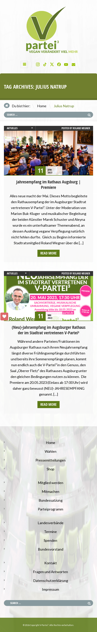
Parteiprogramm (50, 509)
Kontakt (50, 563)
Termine (50, 531)
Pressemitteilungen (50, 460)
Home (41, 106)
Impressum (50, 589)
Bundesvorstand (50, 549)
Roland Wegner (81, 128)
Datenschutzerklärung (50, 580)
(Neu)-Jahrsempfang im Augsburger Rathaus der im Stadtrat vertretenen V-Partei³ (48, 330)
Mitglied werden (50, 483)
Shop (50, 469)
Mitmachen (50, 491)
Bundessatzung (51, 500)
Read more (48, 253)
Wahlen (50, 451)
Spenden (50, 540)
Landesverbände (50, 523)
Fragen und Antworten (50, 572)
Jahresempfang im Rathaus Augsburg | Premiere (48, 184)
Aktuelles (12, 128)
